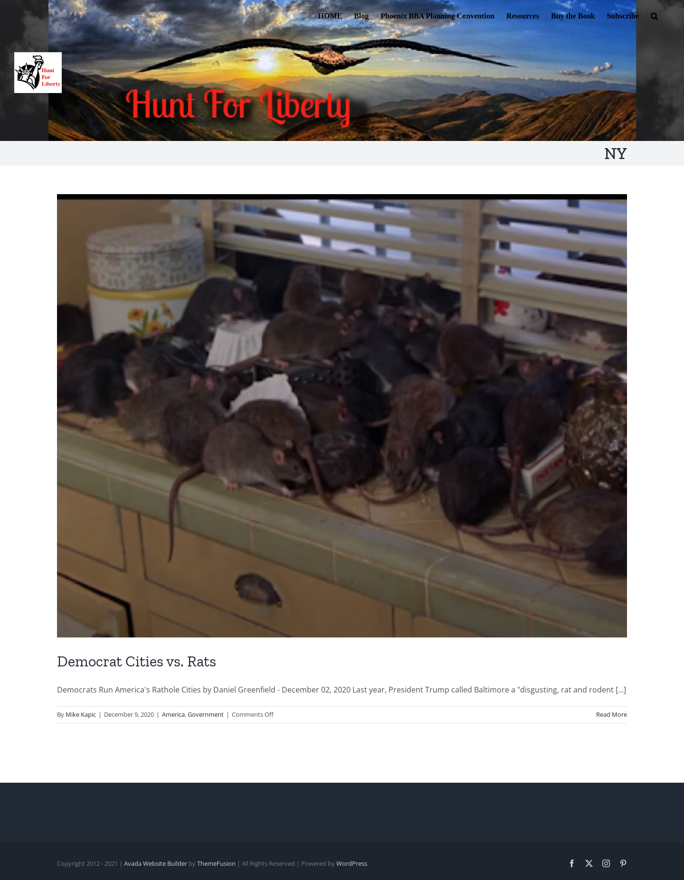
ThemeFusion (216, 863)
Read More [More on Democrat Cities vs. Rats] (611, 714)
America (173, 714)
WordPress (351, 863)
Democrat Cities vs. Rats (136, 661)
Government (206, 714)
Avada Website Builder (155, 863)
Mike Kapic (81, 714)
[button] (654, 15)
